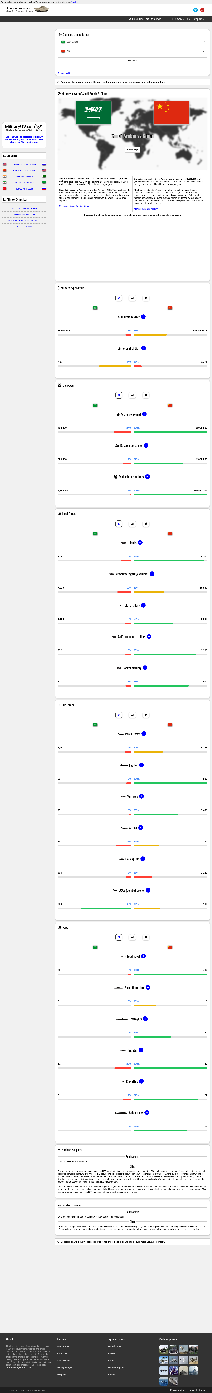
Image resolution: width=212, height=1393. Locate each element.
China (111, 1360)
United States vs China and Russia (24, 220)
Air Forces (62, 1353)
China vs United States (24, 170)
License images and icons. (19, 1367)
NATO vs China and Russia (24, 208)
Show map (132, 149)
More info (74, 2)
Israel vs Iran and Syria (24, 214)
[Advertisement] (24, 73)
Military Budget (64, 1367)
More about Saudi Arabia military (74, 206)
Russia (111, 1353)
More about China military (146, 209)
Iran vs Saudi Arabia (24, 183)
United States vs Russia (24, 164)
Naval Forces (63, 1360)
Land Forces (63, 1346)
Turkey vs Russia (24, 189)
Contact (202, 1390)
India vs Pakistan (24, 176)
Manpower (62, 1375)
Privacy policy (177, 1390)
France (111, 1375)
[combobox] (132, 42)
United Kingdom (116, 1367)
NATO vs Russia (24, 226)
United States (114, 1346)
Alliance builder (65, 73)
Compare (132, 60)
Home (191, 1390)
